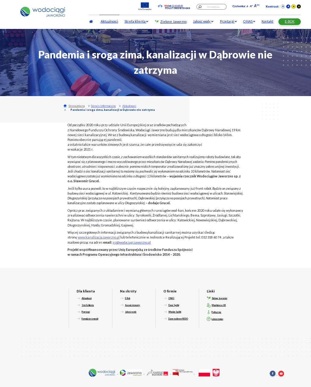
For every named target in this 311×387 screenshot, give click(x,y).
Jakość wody (203, 21)
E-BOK (289, 21)
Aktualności (109, 21)
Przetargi (228, 21)
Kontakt (267, 21)
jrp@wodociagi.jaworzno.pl (132, 242)
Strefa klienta (136, 21)
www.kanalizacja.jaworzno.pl (99, 237)
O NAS (249, 21)
